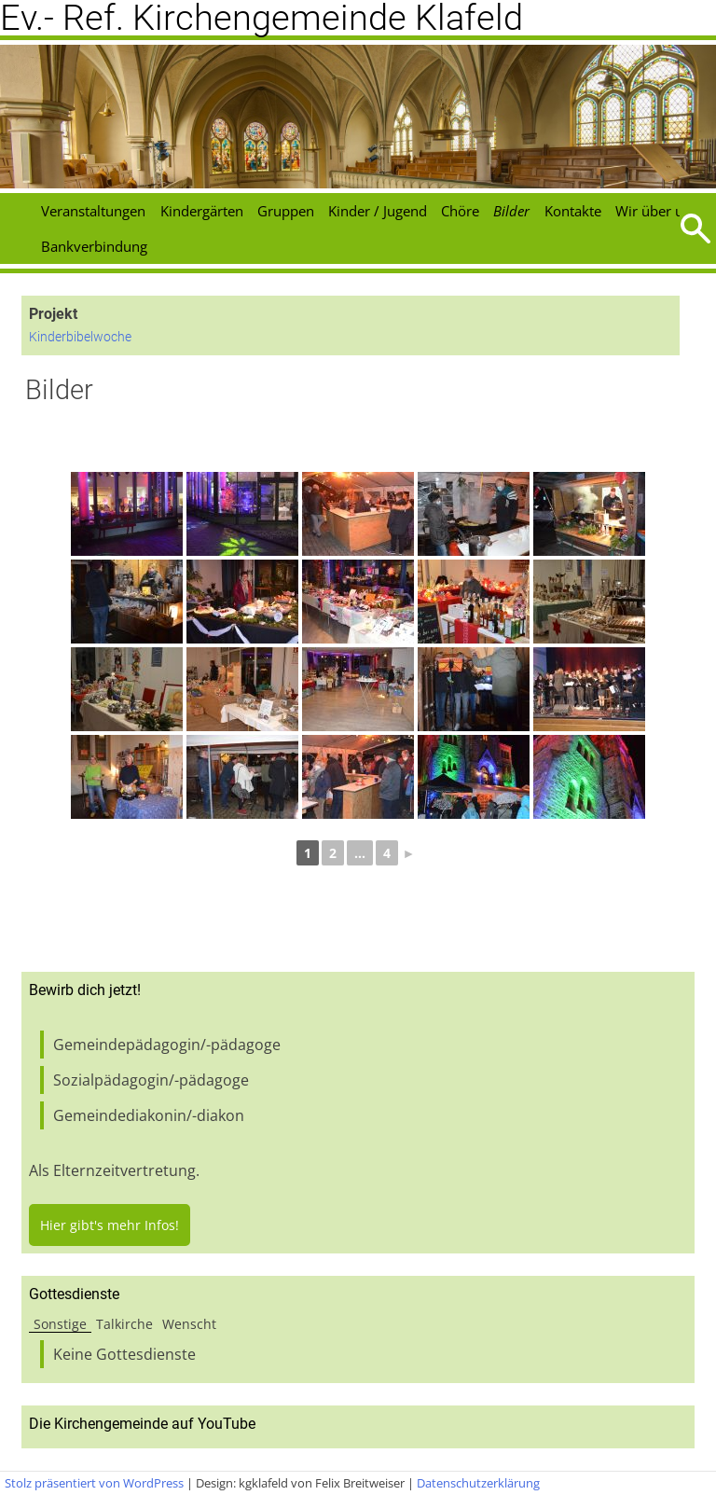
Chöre (460, 210)
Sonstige (60, 1324)
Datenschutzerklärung (478, 1482)
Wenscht (189, 1324)
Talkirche (124, 1324)
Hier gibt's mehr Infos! (109, 1225)
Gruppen (285, 210)
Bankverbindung (94, 246)
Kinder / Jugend (377, 210)
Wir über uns (656, 210)
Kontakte (572, 210)
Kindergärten (201, 210)
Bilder (511, 210)
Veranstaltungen (93, 210)
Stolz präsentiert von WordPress (94, 1482)
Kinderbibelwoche (80, 337)
